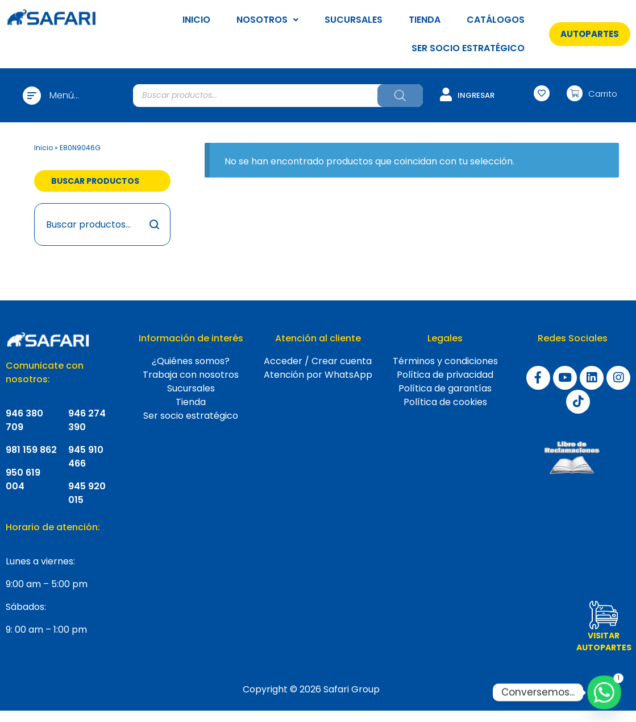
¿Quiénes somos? (191, 361)
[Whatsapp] (604, 692)
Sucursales (191, 388)
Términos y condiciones (445, 361)
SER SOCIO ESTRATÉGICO (468, 48)
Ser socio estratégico (190, 415)
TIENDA (424, 19)
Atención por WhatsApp (318, 374)
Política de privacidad (445, 374)
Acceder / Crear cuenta (318, 361)
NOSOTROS (267, 19)
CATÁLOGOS (496, 19)
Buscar (155, 224)
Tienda (191, 402)
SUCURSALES (354, 19)
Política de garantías (445, 388)
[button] (589, 34)
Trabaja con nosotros (191, 374)
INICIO (196, 19)
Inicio (43, 147)
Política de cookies (445, 402)
